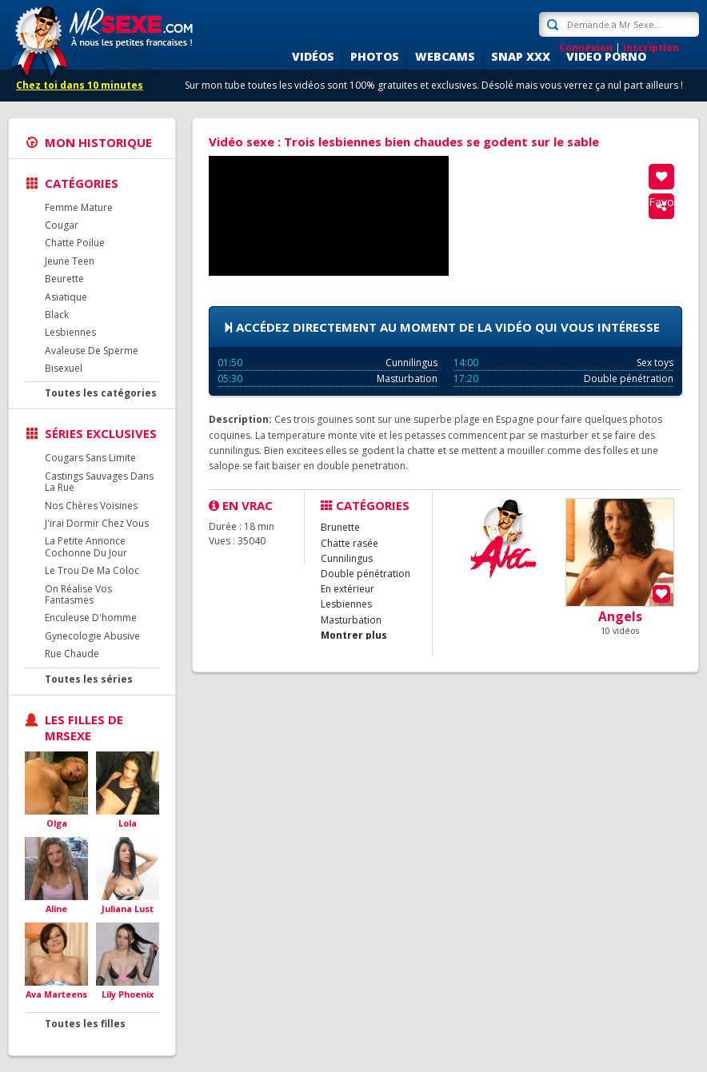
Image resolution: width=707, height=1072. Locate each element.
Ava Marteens (56, 994)
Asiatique (66, 297)
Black (57, 314)
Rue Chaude (72, 653)
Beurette (64, 278)
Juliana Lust (128, 909)
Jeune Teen (69, 261)
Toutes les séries (89, 679)
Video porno (606, 56)
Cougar (61, 225)
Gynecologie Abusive (92, 636)
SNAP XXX (520, 56)
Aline (56, 909)
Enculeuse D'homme (91, 617)
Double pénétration (563, 378)
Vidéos (313, 56)
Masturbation (327, 378)
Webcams (445, 56)
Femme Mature (79, 207)
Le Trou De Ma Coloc (92, 570)
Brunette (340, 527)
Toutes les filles (85, 1023)
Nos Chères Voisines (91, 505)
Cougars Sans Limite (90, 457)
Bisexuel (63, 368)
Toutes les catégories (101, 393)
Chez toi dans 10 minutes (79, 85)
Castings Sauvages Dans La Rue (99, 481)
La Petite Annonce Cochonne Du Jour (86, 546)
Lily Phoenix (128, 994)
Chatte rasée (349, 543)
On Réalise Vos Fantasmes (78, 594)
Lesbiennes (70, 332)
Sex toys (563, 362)
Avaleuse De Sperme (91, 350)
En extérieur (347, 589)
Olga (56, 823)
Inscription (651, 47)
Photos (374, 56)
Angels (620, 616)
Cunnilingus (327, 362)
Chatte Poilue (75, 242)
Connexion (586, 47)
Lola (127, 823)
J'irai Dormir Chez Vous (97, 523)
